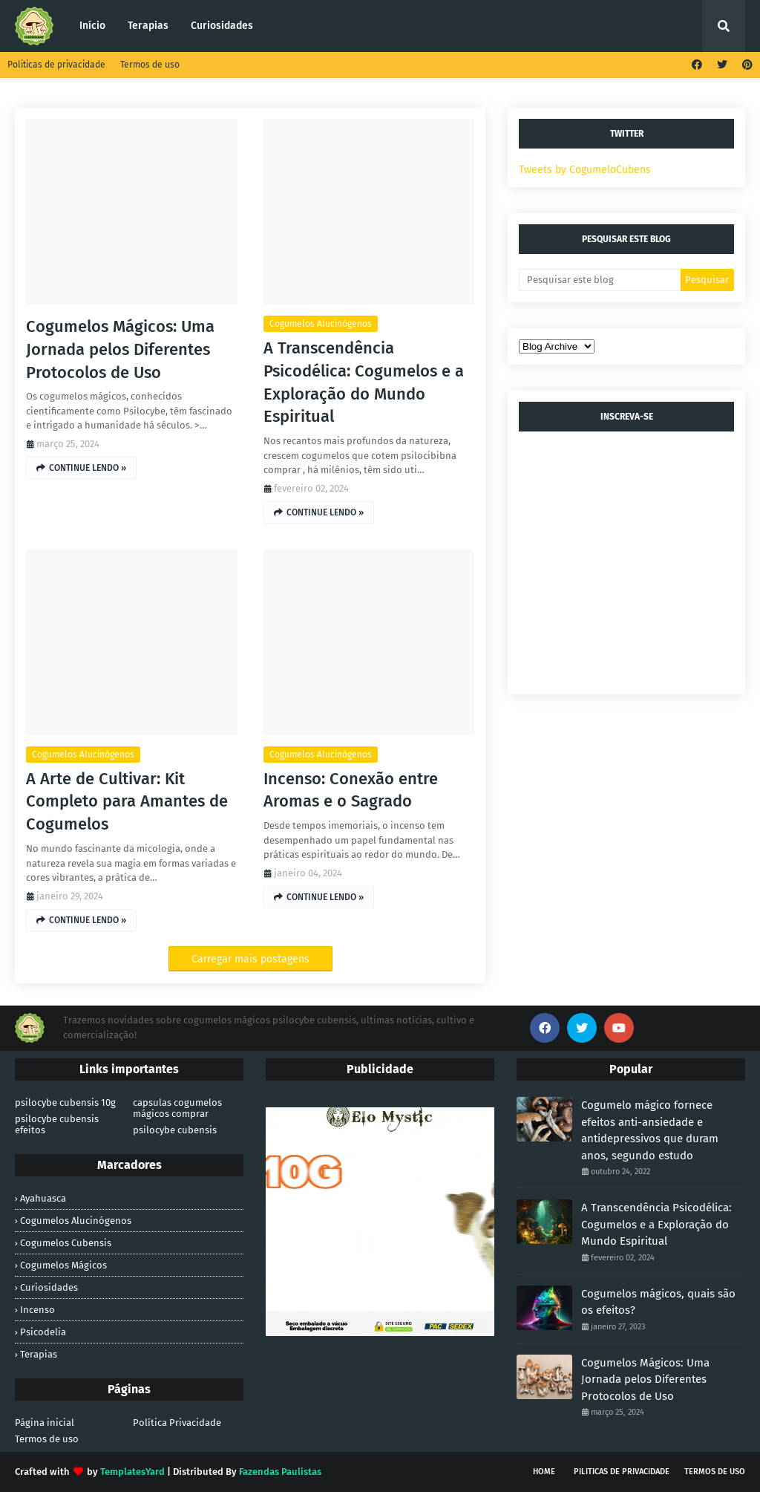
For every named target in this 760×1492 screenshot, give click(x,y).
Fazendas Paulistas (280, 1471)
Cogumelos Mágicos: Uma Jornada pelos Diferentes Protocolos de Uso (120, 349)
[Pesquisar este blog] (600, 280)
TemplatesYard (132, 1471)
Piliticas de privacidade (621, 1471)
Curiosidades (49, 1287)
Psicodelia (43, 1332)
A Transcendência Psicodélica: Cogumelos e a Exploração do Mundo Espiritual (363, 382)
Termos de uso (150, 64)
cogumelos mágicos (63, 1265)
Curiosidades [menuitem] (222, 25)
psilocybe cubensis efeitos (57, 1124)
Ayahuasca (43, 1198)
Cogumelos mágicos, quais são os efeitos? (658, 1302)
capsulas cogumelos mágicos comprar (177, 1108)
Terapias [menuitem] (148, 25)
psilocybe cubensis (175, 1130)
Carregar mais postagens (250, 959)
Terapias (38, 1354)
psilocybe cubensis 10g (65, 1102)
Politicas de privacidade (56, 64)
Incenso (37, 1309)
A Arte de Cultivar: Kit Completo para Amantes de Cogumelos (127, 802)
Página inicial (44, 1422)
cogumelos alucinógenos (320, 324)
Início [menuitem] (92, 25)
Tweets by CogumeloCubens (585, 169)
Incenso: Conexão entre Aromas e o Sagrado (350, 790)
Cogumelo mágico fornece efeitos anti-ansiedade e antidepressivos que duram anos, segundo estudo (649, 1130)
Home (544, 1471)
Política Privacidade (177, 1422)
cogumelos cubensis (65, 1242)
